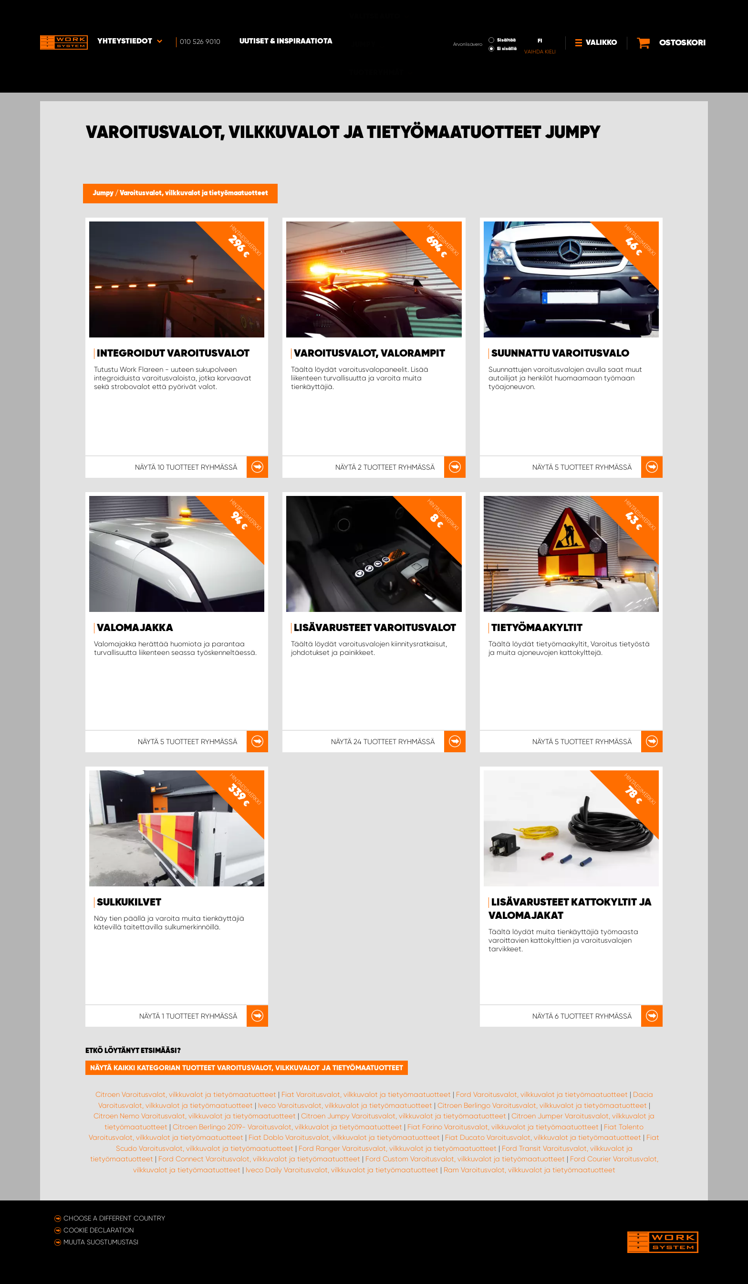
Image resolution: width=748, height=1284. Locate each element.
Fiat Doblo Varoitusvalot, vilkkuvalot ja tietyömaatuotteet (344, 1137)
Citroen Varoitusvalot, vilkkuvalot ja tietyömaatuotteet (185, 1094)
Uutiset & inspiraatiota (285, 15)
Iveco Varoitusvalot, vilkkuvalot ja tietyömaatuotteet (345, 1105)
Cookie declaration (98, 1230)
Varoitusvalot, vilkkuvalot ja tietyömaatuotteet (194, 193)
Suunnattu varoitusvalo (560, 353)
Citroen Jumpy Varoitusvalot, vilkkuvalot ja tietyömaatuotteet (403, 1116)
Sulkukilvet (129, 902)
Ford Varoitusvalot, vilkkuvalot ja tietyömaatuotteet (542, 1094)
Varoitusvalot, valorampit (369, 353)
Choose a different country (114, 1218)
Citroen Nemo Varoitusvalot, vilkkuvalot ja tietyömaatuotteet (195, 1116)
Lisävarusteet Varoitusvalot (375, 628)
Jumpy (104, 193)
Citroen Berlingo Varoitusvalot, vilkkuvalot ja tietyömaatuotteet (542, 1105)
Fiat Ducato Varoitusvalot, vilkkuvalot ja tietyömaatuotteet (543, 1137)
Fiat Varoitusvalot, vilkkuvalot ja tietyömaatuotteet (366, 1094)
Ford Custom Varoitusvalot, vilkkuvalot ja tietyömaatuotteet (465, 1159)
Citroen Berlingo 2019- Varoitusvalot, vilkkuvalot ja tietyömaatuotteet (287, 1127)
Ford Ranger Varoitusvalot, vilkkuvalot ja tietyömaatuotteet (398, 1148)
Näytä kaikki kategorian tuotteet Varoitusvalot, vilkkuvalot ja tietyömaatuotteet (246, 1067)
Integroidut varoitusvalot (173, 353)
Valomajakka (135, 628)
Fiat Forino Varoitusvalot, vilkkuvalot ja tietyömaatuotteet (503, 1127)
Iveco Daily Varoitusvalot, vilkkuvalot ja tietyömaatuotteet (342, 1170)
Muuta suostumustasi (100, 1242)
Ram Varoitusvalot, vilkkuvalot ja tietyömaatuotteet (529, 1170)
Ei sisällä (475, 22)
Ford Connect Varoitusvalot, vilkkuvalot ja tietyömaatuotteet (259, 1159)
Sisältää (474, 13)
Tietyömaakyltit (536, 628)
